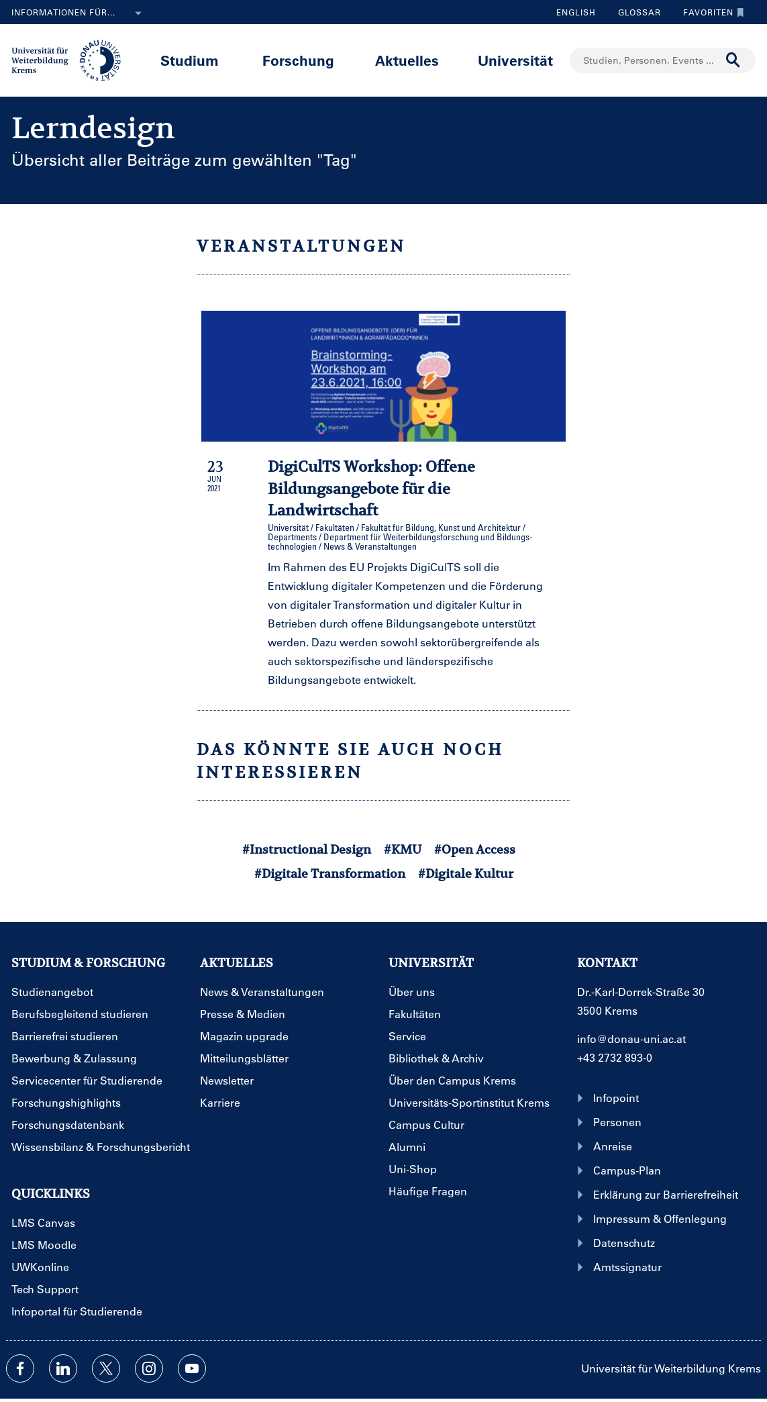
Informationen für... (79, 13)
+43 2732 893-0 (614, 1057)
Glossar (634, 12)
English (576, 12)
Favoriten (710, 12)
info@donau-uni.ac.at (631, 1039)
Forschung (298, 60)
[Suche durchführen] (733, 60)
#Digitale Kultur (465, 873)
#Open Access (474, 849)
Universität (515, 60)
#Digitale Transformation (329, 873)
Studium (189, 60)
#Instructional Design (306, 849)
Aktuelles (407, 60)
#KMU (402, 849)
